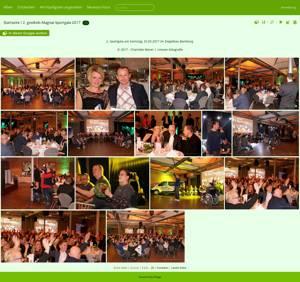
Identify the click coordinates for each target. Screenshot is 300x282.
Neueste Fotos (99, 7)
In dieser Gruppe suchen (28, 33)
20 (152, 268)
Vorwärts (162, 268)
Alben (8, 7)
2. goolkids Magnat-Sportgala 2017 (52, 22)
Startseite (11, 22)
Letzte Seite (178, 268)
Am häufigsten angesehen (61, 7)
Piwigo (157, 277)
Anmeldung (288, 7)
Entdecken (26, 7)
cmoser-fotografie (170, 49)
